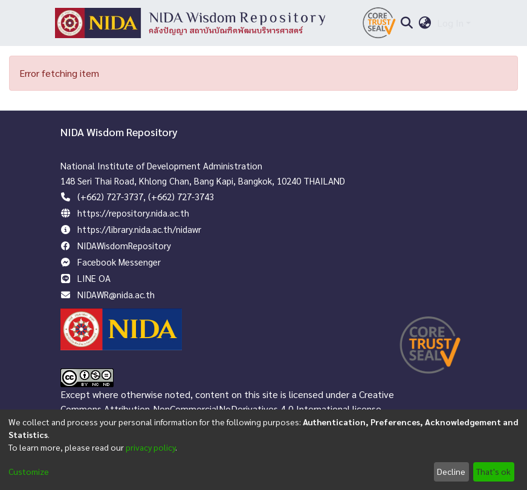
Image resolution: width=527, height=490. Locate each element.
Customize (28, 471)
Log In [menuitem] (450, 22)
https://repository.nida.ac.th (133, 212)
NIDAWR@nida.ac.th (116, 294)
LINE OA (94, 278)
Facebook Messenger (119, 261)
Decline (451, 471)
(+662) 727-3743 (181, 196)
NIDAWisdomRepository (124, 245)
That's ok (493, 471)
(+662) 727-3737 (110, 196)
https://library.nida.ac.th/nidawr (139, 229)
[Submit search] (406, 23)
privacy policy (150, 447)
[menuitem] (425, 23)
